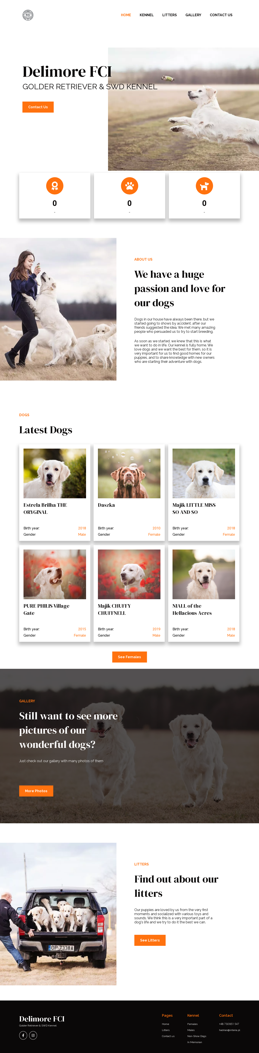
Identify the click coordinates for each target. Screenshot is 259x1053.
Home (126, 15)
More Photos (36, 791)
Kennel (147, 15)
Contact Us (38, 107)
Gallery (193, 15)
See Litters (150, 940)
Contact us (168, 1036)
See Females (129, 657)
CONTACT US (221, 15)
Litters (169, 15)
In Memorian (194, 1042)
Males (191, 1030)
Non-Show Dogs (196, 1036)
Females (192, 1024)
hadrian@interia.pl (229, 1030)
